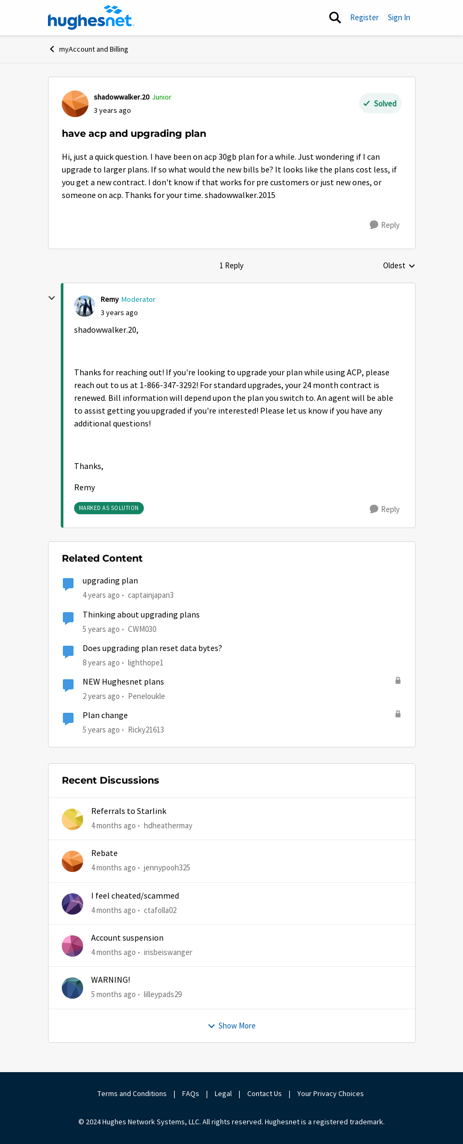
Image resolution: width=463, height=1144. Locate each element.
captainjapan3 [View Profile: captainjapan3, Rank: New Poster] (151, 595)
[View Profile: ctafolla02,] (72, 904)
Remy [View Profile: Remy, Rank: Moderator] (110, 299)
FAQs (190, 1093)
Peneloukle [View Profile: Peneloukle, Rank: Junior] (146, 696)
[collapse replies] (51, 298)
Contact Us (264, 1093)
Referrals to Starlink (128, 811)
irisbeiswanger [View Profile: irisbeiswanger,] (168, 952)
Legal (223, 1093)
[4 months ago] (113, 826)
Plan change (105, 715)
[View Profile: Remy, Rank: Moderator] (84, 306)
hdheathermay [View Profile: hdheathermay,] (168, 825)
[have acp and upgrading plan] (119, 312)
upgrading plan (110, 580)
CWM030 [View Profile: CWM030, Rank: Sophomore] (142, 628)
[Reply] (385, 225)
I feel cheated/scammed (135, 896)
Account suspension (127, 938)
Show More (231, 1025)
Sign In (399, 17)
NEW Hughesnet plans (123, 682)
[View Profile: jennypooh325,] (72, 861)
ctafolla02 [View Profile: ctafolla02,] (160, 910)
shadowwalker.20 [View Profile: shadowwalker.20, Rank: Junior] (121, 97)
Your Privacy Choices (331, 1093)
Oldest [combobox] (399, 266)
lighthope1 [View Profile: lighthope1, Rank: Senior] (146, 662)
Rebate (104, 853)
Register (364, 17)
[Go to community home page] (91, 17)
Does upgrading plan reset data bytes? (152, 648)
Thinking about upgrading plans (141, 615)
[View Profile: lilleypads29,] (72, 988)
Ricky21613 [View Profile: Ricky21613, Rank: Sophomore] (146, 730)
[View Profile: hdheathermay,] (72, 819)
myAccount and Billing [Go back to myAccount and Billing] (88, 49)
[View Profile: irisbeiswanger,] (72, 946)
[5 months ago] (113, 995)
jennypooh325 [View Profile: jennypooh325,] (167, 867)
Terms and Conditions (132, 1093)
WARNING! (110, 980)
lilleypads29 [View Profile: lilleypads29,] (163, 994)
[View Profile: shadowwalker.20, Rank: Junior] (75, 103)
